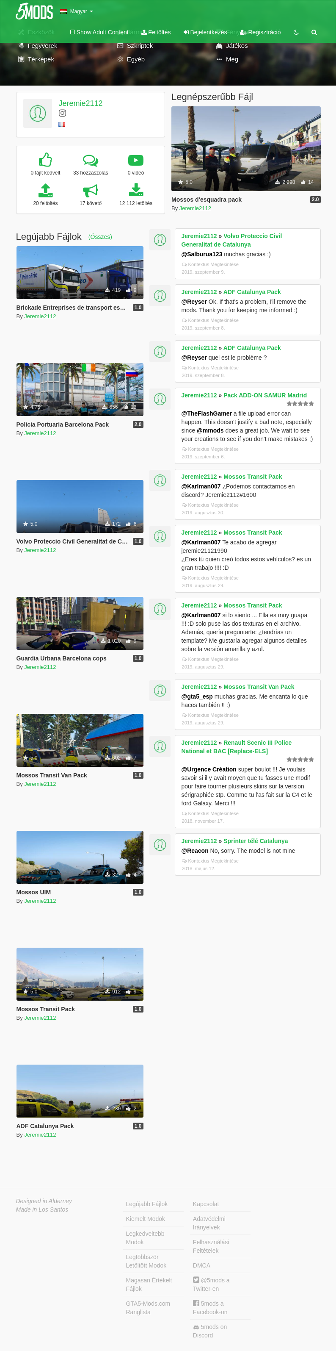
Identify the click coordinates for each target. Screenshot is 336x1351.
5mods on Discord (210, 1331)
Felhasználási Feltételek (211, 1246)
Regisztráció (260, 32)
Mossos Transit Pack (252, 476)
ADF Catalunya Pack (252, 292)
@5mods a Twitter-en (211, 1284)
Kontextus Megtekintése (210, 264)
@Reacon (195, 850)
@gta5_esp (197, 696)
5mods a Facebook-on (210, 1307)
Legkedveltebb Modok (145, 1238)
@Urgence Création (209, 769)
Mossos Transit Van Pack (258, 686)
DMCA (201, 1265)
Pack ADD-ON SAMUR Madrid (265, 395)
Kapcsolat (206, 1204)
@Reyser (194, 301)
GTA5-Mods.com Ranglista (148, 1307)
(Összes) (100, 236)
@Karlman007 (201, 486)
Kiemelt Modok (145, 1218)
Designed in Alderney (44, 1201)
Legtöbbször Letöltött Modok (146, 1261)
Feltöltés (156, 32)
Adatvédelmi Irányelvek (209, 1223)
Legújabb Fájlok (147, 1204)
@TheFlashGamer (207, 413)
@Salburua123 (202, 254)
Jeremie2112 (80, 103)
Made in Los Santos (42, 1209)
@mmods (210, 430)
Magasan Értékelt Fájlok (149, 1284)
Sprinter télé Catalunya (255, 841)
